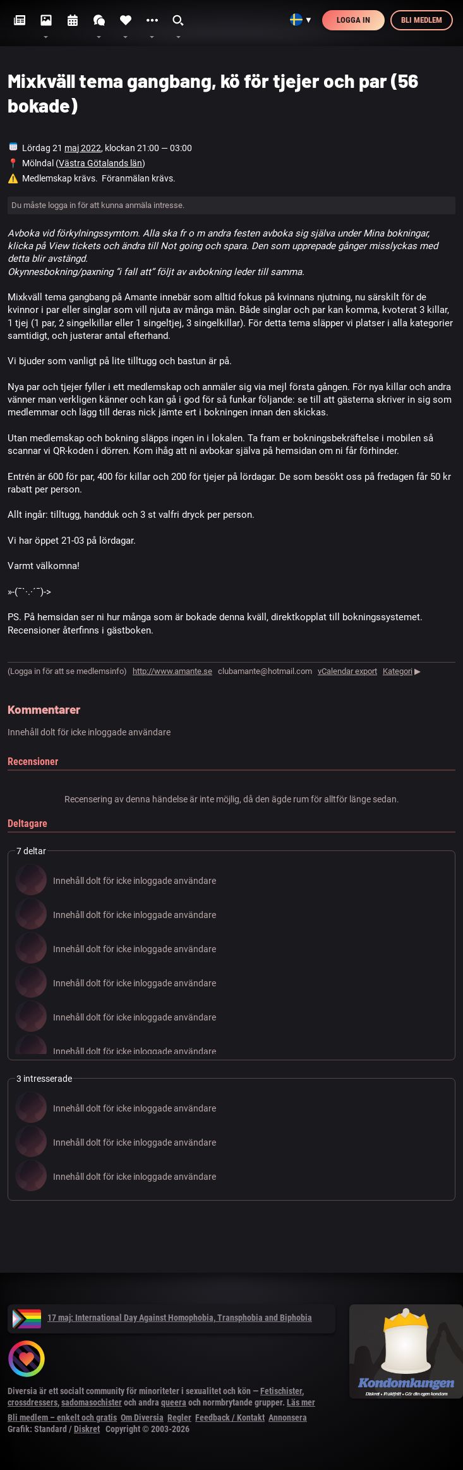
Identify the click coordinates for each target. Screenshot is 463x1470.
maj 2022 (82, 148)
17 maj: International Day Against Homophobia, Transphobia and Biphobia (162, 1318)
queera (173, 1402)
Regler (179, 1417)
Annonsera (287, 1417)
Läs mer (301, 1402)
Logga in (353, 20)
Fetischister (281, 1391)
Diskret (87, 1429)
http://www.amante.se (172, 671)
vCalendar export (347, 671)
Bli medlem (421, 20)
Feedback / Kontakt (230, 1417)
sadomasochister (91, 1402)
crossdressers (32, 1402)
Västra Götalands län (100, 163)
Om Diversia (142, 1417)
